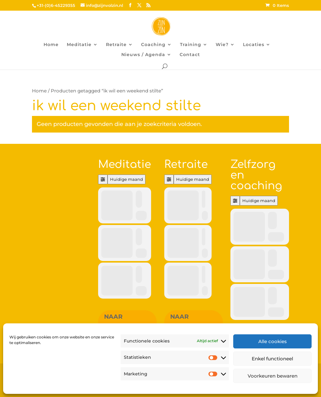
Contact (190, 54)
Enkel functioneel (272, 359)
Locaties (253, 44)
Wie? (222, 44)
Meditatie (79, 44)
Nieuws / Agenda (143, 54)
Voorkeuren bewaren (272, 376)
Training (190, 44)
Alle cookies (272, 341)
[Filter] (103, 179)
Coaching (153, 44)
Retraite (116, 44)
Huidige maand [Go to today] (126, 179)
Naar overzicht (122, 321)
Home (51, 44)
